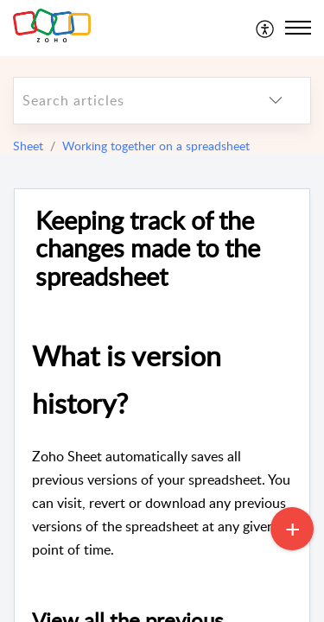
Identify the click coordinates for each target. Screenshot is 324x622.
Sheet (28, 145)
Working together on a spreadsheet (156, 145)
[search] (127, 101)
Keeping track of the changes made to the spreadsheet (147, 248)
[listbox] (275, 101)
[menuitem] (265, 28)
